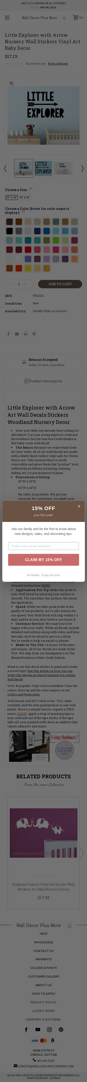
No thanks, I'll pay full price (43, 575)
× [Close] (79, 506)
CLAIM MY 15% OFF (43, 560)
